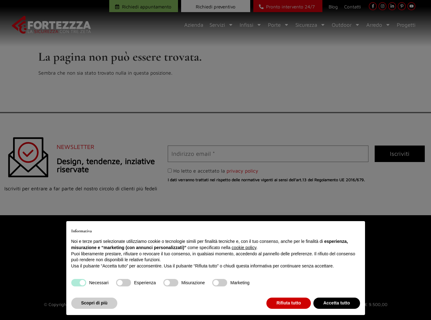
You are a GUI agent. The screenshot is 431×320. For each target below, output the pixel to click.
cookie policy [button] (244, 247)
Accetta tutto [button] (336, 302)
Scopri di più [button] (94, 302)
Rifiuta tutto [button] (288, 302)
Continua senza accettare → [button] (331, 229)
